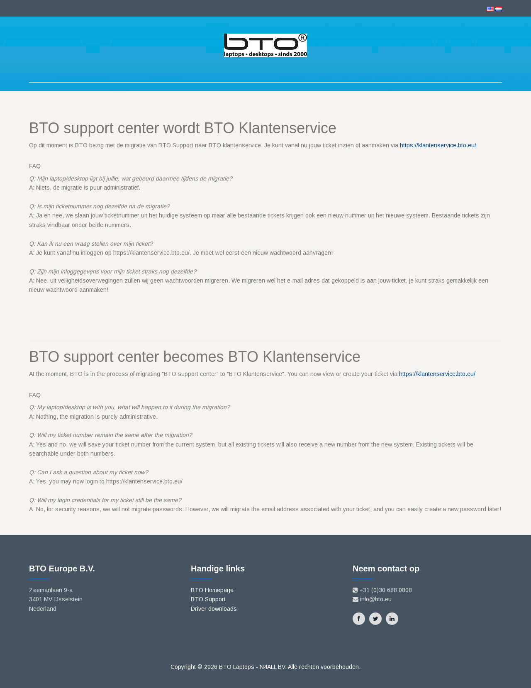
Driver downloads (214, 608)
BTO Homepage (212, 590)
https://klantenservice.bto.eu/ (438, 145)
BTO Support (208, 599)
